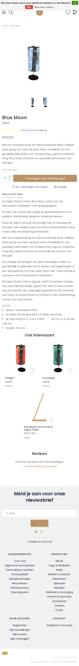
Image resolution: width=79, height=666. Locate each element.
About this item (12, 194)
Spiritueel (59, 583)
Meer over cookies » (44, 7)
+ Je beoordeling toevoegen (39, 466)
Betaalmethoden (19, 579)
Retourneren (19, 583)
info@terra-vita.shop (40, 541)
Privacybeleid (20, 574)
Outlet (59, 610)
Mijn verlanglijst (19, 639)
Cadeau (59, 605)
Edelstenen (59, 579)
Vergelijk (60, 187)
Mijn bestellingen (20, 630)
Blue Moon (15, 25)
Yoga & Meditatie (59, 565)
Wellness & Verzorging (59, 592)
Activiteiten (59, 601)
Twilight (9, 378)
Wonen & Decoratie (59, 596)
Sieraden (59, 588)
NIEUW (59, 561)
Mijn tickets (20, 634)
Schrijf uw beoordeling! (34, 130)
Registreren (20, 625)
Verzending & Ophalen (20, 570)
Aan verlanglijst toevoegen (30, 187)
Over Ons (20, 561)
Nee (29, 7)
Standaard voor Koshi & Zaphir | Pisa (38, 428)
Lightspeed (70, 661)
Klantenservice (20, 588)
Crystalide (48, 378)
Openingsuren (20, 592)
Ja (75, 3)
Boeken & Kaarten (59, 574)
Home (5, 25)
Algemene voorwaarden (20, 565)
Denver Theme (39, 661)
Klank (59, 570)
